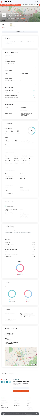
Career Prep (3, 403)
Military (2, 405)
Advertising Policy (30, 409)
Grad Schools (6, 4)
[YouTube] (7, 382)
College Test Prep (3, 400)
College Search (16, 400)
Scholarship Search (17, 403)
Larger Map (3, 20)
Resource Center (16, 405)
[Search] (36, 2)
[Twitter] (2, 382)
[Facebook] (4, 382)
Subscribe (21, 391)
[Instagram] (10, 382)
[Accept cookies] (36, 413)
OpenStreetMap (33, 6)
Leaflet (27, 6)
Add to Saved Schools (20, 31)
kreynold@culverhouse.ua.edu (12, 342)
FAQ (28, 403)
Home (2, 4)
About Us (28, 400)
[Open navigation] (38, 2)
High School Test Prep (4, 407)
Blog (28, 405)
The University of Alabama (14, 4)
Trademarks (29, 407)
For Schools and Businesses (5, 409)
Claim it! (22, 18)
